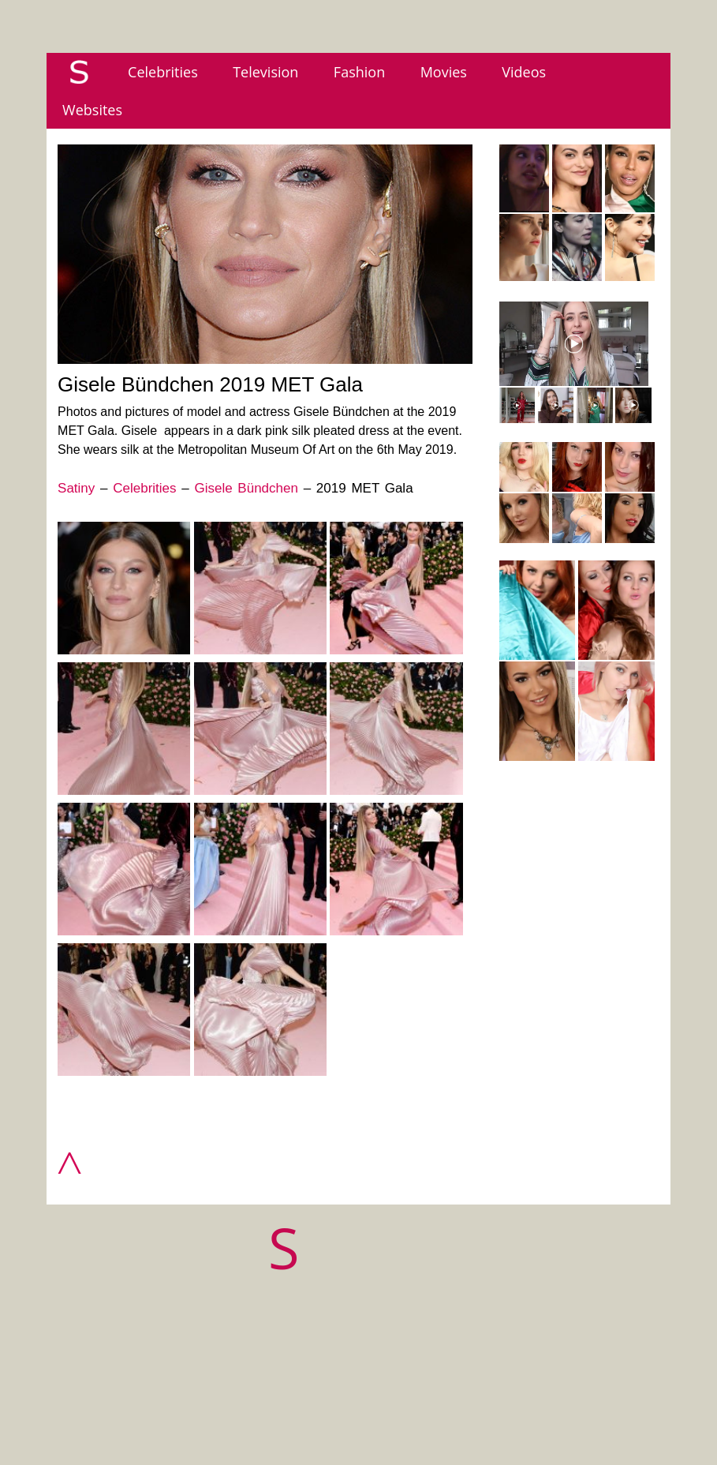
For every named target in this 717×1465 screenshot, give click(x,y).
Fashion (359, 71)
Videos (524, 71)
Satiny (76, 488)
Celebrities (163, 71)
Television (265, 71)
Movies (443, 71)
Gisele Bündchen (245, 488)
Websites (92, 109)
